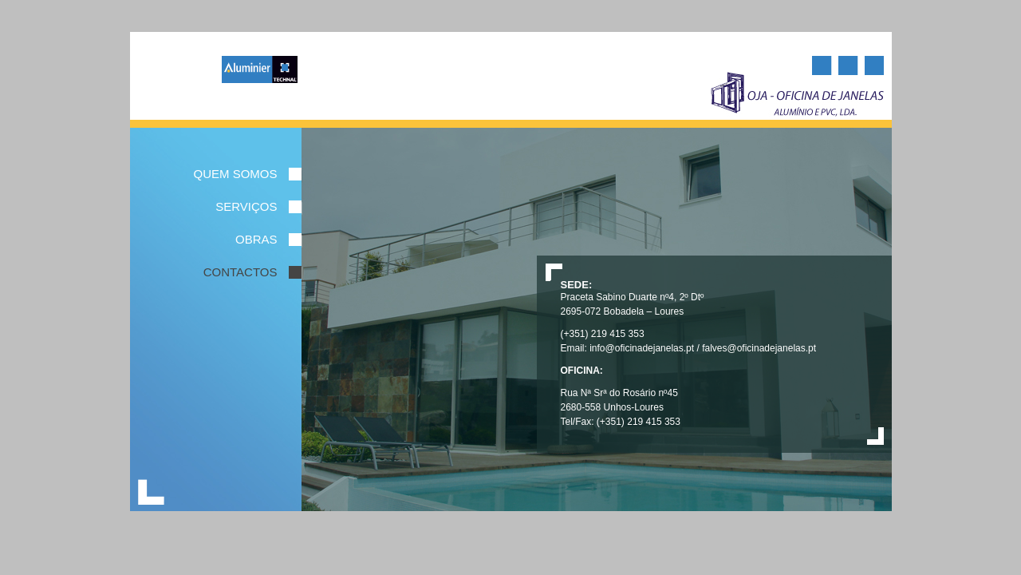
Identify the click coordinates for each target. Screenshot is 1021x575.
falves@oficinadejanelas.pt (759, 348)
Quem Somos (235, 174)
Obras (256, 239)
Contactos (240, 272)
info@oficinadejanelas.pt (641, 348)
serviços (246, 206)
